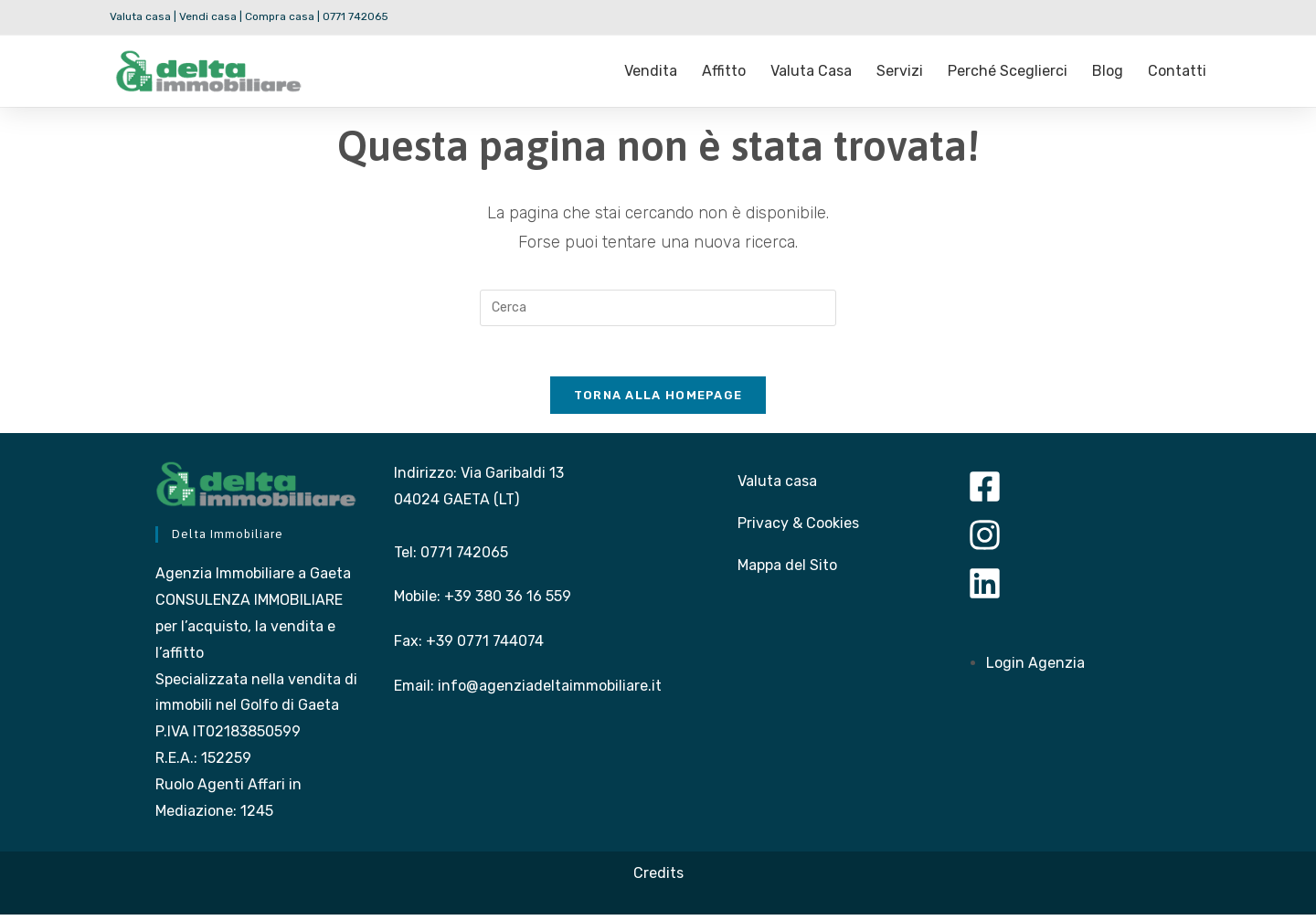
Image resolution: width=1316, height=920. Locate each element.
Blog (1107, 70)
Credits (658, 878)
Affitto (724, 70)
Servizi (899, 70)
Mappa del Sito (787, 570)
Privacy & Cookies (798, 528)
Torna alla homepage (658, 400)
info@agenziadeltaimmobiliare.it (550, 691)
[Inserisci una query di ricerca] (658, 308)
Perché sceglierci (1007, 70)
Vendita (650, 70)
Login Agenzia (1035, 668)
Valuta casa (811, 70)
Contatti (1177, 70)
